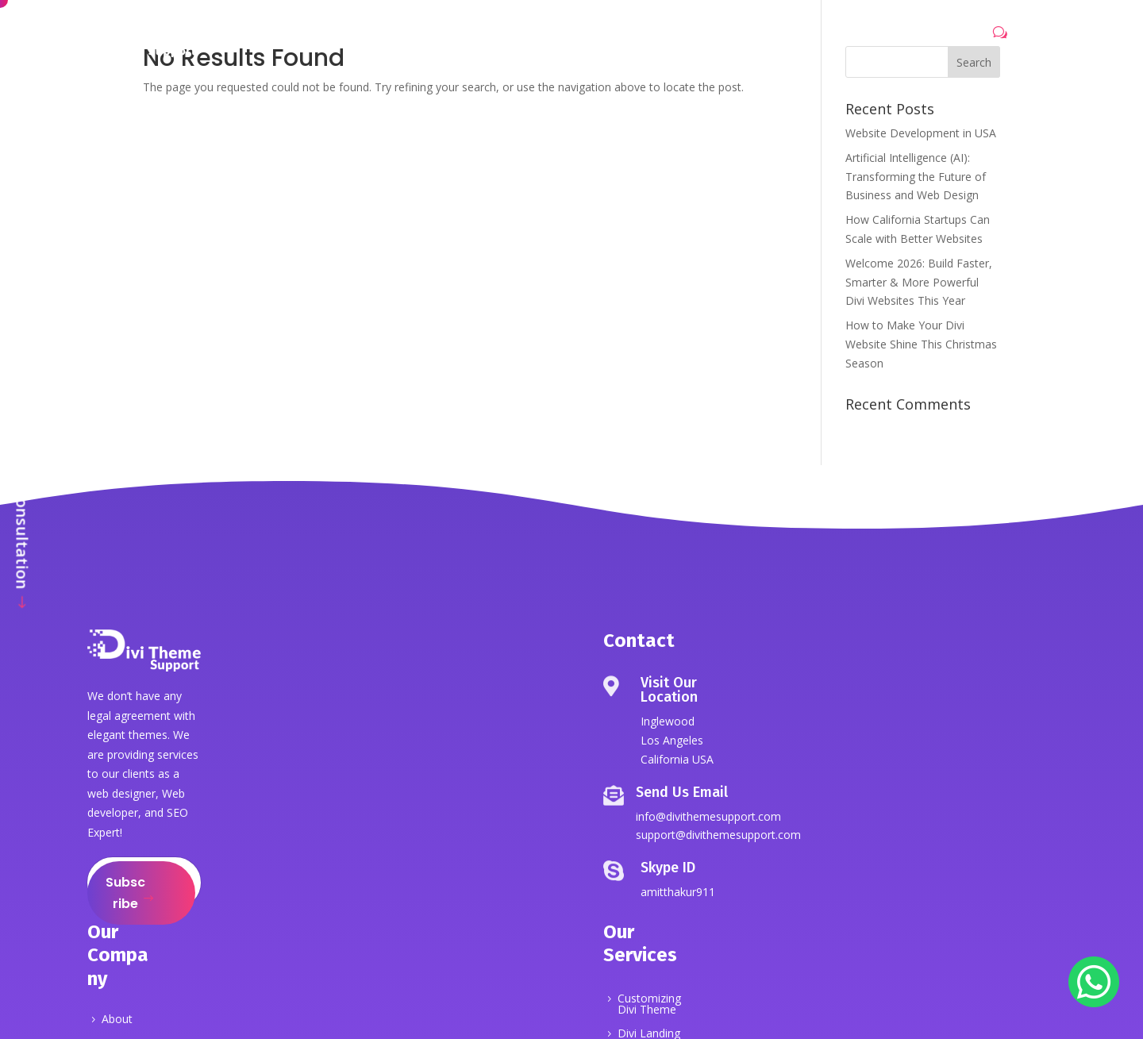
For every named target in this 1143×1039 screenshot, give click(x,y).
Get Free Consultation (22, 503)
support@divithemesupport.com (718, 834)
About (428, 38)
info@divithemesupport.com (708, 816)
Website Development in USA (920, 132)
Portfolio (582, 38)
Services (492, 38)
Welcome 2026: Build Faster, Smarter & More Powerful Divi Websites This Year (918, 282)
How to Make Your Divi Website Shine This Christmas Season (921, 344)
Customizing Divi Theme (649, 1005)
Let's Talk (954, 36)
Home (370, 38)
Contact (765, 38)
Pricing (651, 38)
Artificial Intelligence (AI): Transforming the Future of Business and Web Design (915, 176)
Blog (706, 38)
